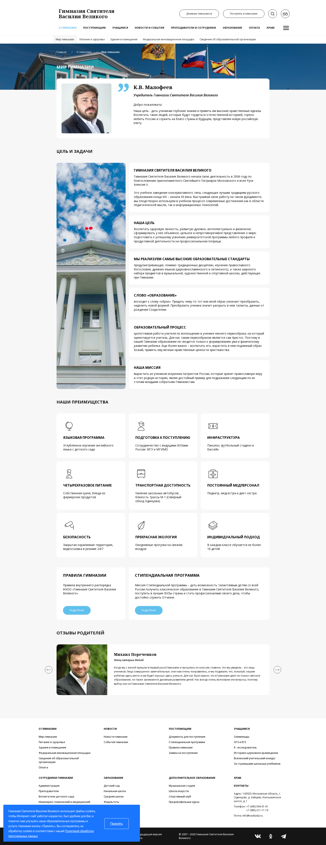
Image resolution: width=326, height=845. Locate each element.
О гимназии (68, 27)
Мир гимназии (65, 39)
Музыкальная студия (182, 785)
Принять (116, 824)
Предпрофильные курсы (184, 802)
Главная (62, 52)
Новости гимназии (115, 736)
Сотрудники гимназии (56, 778)
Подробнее (77, 610)
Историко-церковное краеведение (256, 753)
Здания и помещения (123, 39)
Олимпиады (241, 736)
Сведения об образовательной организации (228, 39)
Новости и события (149, 27)
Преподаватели (49, 791)
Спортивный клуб (180, 796)
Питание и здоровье (92, 39)
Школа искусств (179, 791)
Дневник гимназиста (199, 13)
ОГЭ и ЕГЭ (240, 742)
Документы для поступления (187, 736)
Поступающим (94, 27)
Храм (270, 27)
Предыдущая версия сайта (148, 836)
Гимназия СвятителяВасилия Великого (87, 13)
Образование (232, 27)
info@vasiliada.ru (252, 815)
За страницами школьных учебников (257, 763)
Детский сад (112, 785)
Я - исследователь (245, 747)
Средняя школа (113, 796)
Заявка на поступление (183, 753)
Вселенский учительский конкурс (254, 758)
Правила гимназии (181, 747)
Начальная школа (115, 791)
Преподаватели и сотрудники (193, 27)
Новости (110, 729)
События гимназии (116, 742)
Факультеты (111, 802)
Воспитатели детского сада (56, 796)
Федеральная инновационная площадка (168, 39)
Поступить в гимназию (244, 13)
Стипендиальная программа (187, 742)
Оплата (254, 27)
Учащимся (120, 27)
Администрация (49, 785)
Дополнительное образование (192, 778)
